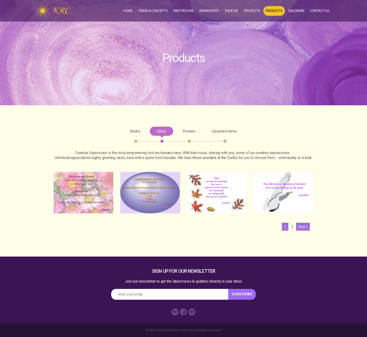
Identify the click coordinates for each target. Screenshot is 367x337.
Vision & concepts (153, 11)
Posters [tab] (189, 132)
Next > (303, 226)
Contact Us (319, 11)
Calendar (296, 11)
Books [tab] (138, 132)
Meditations (183, 11)
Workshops (209, 11)
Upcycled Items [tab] (221, 132)
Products (274, 11)
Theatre (231, 11)
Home (128, 11)
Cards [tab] (161, 132)
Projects (252, 11)
